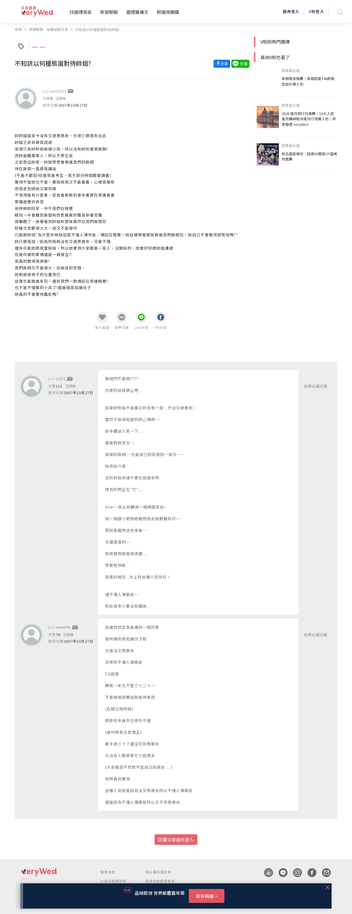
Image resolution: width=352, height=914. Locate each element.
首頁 (18, 29)
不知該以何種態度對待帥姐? (97, 29)
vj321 (61, 378)
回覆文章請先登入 (176, 839)
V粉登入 (316, 11)
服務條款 (108, 872)
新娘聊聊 (109, 12)
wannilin (63, 627)
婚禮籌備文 (137, 12)
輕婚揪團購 (168, 12)
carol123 (58, 91)
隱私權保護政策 (158, 872)
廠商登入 (291, 11)
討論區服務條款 (113, 880)
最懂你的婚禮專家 (160, 880)
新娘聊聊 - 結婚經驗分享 (48, 29)
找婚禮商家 (81, 12)
